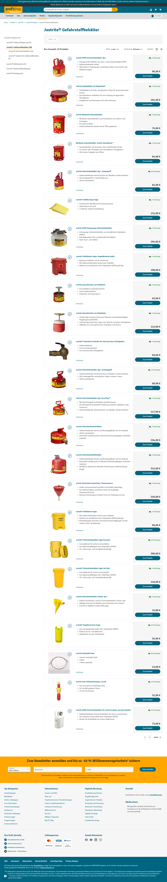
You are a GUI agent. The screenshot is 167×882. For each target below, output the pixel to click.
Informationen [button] (51, 788)
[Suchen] (115, 10)
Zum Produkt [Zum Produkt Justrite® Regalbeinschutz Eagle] (147, 643)
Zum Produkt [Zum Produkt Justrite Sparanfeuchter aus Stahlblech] (147, 303)
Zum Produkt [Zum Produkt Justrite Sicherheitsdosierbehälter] (147, 445)
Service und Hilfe (51, 793)
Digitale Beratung (93, 788)
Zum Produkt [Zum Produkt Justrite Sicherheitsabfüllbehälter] (147, 473)
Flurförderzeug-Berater (93, 793)
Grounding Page (56, 861)
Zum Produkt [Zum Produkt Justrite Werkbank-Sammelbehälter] (147, 133)
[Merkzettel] (155, 9)
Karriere (48, 814)
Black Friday (49, 820)
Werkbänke (8, 797)
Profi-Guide (89, 817)
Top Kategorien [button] (11, 788)
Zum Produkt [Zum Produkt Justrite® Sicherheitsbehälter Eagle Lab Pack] (147, 586)
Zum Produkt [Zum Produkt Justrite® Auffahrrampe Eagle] (147, 218)
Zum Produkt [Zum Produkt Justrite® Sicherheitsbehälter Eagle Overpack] (147, 558)
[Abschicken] (148, 769)
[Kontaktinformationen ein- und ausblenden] (5, 876)
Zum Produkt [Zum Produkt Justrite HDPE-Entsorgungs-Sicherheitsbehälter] (147, 246)
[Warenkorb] (160, 9)
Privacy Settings (72, 861)
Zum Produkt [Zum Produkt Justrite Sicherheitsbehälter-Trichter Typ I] (147, 615)
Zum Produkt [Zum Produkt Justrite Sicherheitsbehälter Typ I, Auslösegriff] (147, 189)
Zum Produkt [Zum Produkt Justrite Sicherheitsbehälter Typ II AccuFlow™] (147, 416)
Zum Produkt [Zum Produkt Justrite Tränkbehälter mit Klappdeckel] (147, 104)
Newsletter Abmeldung (93, 810)
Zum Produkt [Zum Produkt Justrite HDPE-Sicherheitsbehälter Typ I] (147, 76)
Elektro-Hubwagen (11, 800)
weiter (156, 737)
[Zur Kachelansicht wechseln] (161, 49)
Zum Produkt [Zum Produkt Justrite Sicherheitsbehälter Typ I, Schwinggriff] (147, 388)
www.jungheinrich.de (47, 868)
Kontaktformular (156, 795)
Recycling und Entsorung (94, 803)
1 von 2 (115, 49)
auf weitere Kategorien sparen (105, 5)
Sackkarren (8, 810)
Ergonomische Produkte (93, 800)
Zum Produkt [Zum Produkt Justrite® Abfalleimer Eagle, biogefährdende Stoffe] (147, 274)
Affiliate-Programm (52, 817)
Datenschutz (27, 861)
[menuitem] (151, 9)
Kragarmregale (9, 820)
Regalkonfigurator (91, 797)
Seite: (108, 49)
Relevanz (138, 49)
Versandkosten (38, 865)
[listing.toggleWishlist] (70, 59)
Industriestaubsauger (12, 807)
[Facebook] (86, 840)
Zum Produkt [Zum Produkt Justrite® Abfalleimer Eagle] (147, 530)
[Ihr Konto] (151, 9)
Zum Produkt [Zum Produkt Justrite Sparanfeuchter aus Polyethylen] (147, 331)
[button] (103, 789)
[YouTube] (91, 840)
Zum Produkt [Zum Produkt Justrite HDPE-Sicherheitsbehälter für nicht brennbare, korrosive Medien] (147, 728)
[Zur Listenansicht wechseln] (156, 49)
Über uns (48, 797)
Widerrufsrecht (50, 810)
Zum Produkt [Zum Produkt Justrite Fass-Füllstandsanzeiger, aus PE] (147, 700)
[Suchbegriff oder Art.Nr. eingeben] (78, 10)
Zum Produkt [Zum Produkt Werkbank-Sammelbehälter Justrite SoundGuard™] (147, 161)
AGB (5, 861)
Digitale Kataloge (91, 814)
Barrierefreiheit (41, 861)
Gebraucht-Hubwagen (12, 814)
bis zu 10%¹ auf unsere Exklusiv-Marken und (77, 5)
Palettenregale (9, 817)
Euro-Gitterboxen (10, 803)
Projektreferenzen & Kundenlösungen (58, 800)
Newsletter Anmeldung (93, 807)
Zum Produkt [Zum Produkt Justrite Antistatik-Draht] (147, 671)
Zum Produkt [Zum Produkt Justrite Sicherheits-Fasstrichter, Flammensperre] (147, 501)
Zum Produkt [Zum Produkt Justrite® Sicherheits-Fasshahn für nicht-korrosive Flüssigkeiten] (147, 360)
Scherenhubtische (11, 824)
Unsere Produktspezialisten (55, 803)
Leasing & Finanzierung (53, 807)
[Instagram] (100, 840)
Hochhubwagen (10, 793)
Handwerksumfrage (92, 820)
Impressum (15, 861)
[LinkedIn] (95, 840)
